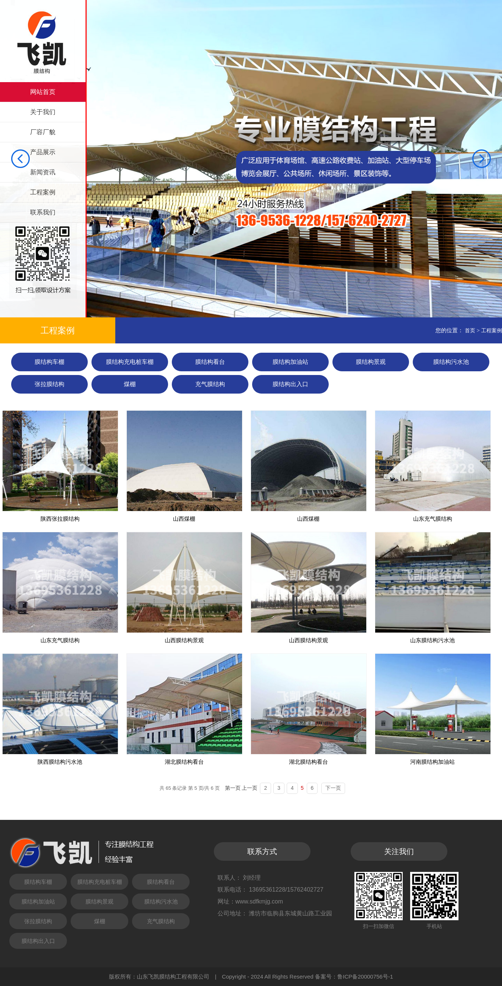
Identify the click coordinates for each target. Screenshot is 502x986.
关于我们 (42, 112)
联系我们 (42, 212)
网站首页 (42, 92)
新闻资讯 (42, 172)
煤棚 (130, 384)
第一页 (233, 788)
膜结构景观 (371, 362)
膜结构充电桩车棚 (130, 362)
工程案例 (42, 192)
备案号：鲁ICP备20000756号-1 (354, 976)
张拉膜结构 (49, 384)
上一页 (249, 788)
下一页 (333, 788)
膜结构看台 (210, 362)
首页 (470, 330)
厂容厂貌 (42, 132)
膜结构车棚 (49, 362)
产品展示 (42, 152)
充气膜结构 (210, 384)
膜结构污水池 (451, 362)
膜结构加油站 (290, 362)
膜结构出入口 (290, 384)
